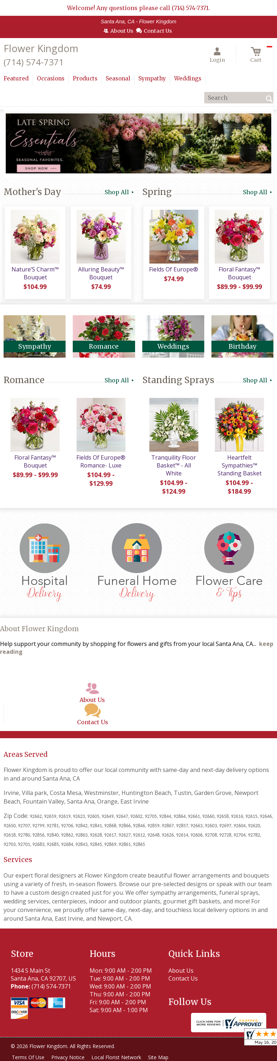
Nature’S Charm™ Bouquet (34, 275)
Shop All (120, 192)
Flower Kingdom (41, 48)
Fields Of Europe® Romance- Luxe (100, 463)
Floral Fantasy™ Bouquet (238, 275)
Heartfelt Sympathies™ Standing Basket (239, 467)
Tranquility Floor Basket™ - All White (173, 467)
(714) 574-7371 (34, 62)
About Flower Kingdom (39, 630)
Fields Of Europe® (173, 271)
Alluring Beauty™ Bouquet (100, 275)
